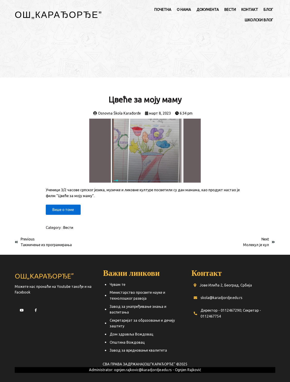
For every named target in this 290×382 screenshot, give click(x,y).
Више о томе (64, 210)
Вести (68, 228)
